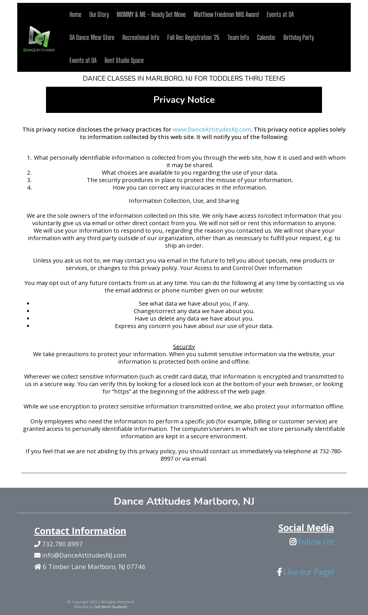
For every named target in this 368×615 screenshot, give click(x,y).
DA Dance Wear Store (92, 37)
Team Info (238, 37)
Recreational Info (140, 37)
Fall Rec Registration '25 (193, 37)
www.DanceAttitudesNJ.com (212, 129)
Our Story (99, 14)
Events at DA (280, 14)
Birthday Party (298, 37)
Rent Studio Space (124, 60)
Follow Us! (316, 541)
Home (75, 14)
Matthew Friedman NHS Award (226, 14)
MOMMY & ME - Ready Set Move (151, 14)
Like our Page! (308, 571)
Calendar (266, 37)
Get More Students (110, 606)
